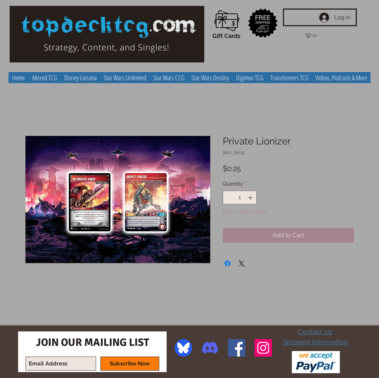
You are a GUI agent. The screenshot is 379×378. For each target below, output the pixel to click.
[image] (183, 348)
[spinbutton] (239, 197)
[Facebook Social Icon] (236, 348)
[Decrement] (228, 197)
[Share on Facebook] (227, 263)
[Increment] (251, 197)
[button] (317, 35)
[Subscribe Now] (129, 364)
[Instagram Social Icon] (263, 348)
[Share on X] (241, 263)
